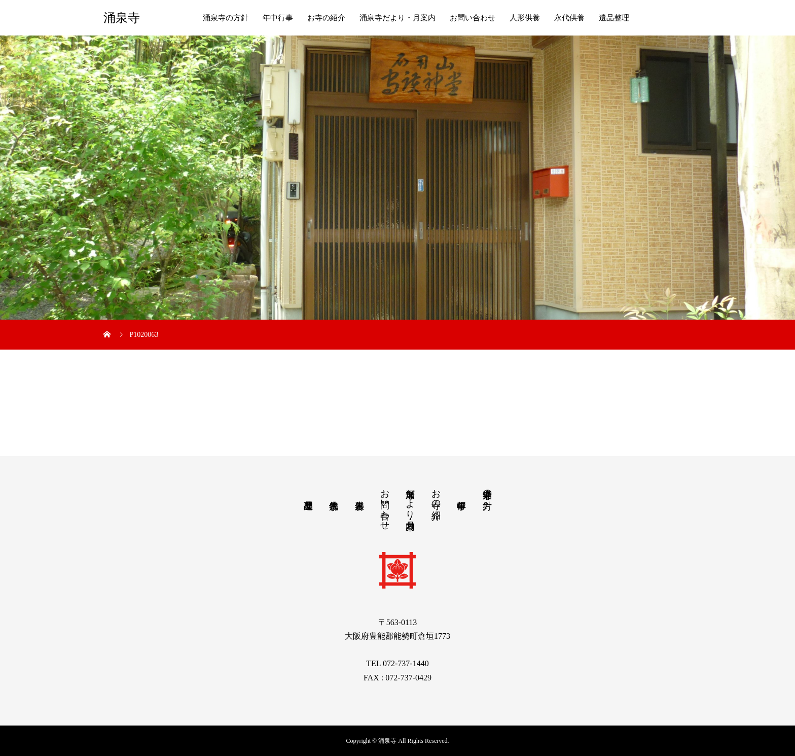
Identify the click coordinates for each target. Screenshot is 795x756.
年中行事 (278, 18)
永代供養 (569, 18)
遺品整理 (614, 18)
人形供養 (525, 18)
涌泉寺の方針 (225, 18)
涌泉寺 (121, 17)
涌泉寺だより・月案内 (397, 18)
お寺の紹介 (326, 18)
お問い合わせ (472, 18)
